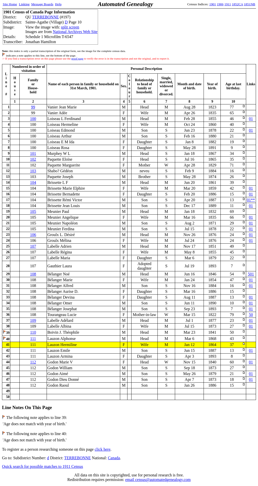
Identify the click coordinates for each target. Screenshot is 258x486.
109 (33, 320)
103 (33, 171)
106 (33, 235)
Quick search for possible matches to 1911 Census (42, 466)
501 (251, 274)
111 (33, 338)
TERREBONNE (45, 17)
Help (58, 4)
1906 (220, 4)
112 (33, 362)
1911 (227, 4)
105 (33, 211)
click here (103, 449)
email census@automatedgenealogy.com (158, 479)
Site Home (10, 4)
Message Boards (42, 4)
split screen (70, 27)
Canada (114, 458)
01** (251, 200)
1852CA (237, 4)
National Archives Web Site (75, 32)
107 (33, 246)
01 (251, 119)
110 (33, 332)
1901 (212, 4)
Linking (24, 4)
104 (33, 182)
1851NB (249, 4)
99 (33, 107)
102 (33, 159)
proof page (77, 58)
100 (33, 119)
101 (33, 153)
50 (251, 314)
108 (33, 274)
